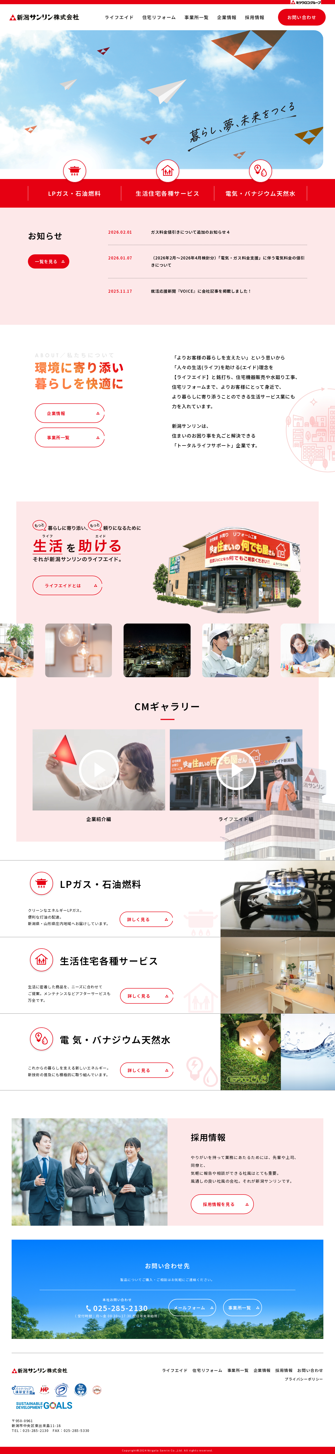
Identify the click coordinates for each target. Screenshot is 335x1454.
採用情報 (255, 17)
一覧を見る (46, 261)
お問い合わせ (301, 17)
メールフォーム (189, 1308)
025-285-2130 (120, 1307)
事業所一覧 (196, 17)
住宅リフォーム (159, 17)
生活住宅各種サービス (168, 193)
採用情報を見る (219, 1204)
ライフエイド (119, 17)
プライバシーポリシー (304, 1379)
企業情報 (227, 17)
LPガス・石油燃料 (74, 193)
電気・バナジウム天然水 (260, 193)
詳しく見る (138, 919)
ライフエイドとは (63, 585)
